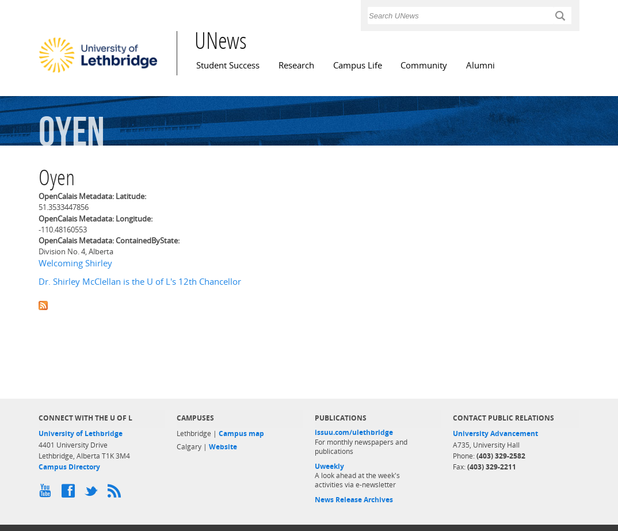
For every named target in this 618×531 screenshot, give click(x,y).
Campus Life (357, 65)
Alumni (480, 65)
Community (423, 65)
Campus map (241, 433)
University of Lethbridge (81, 433)
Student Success (228, 65)
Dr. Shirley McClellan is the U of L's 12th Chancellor (140, 282)
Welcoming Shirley (75, 263)
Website (223, 446)
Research (296, 65)
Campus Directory (69, 467)
